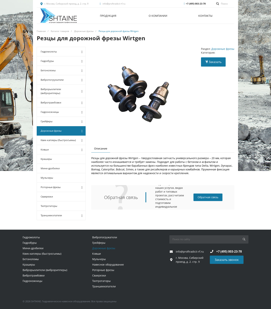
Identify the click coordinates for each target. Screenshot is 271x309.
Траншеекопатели (62, 215)
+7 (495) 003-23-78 (196, 3)
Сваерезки (47, 196)
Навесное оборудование (108, 264)
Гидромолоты (62, 52)
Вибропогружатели (62, 80)
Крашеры (46, 159)
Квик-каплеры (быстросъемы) (62, 140)
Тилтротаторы (49, 206)
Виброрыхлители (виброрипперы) (62, 91)
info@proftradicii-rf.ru (114, 3)
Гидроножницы (62, 112)
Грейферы (62, 121)
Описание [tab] (100, 148)
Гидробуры (62, 61)
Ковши (62, 150)
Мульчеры (47, 177)
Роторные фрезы (62, 187)
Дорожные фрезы (62, 131)
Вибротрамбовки (62, 103)
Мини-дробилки (50, 168)
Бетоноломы (62, 70)
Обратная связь (208, 197)
